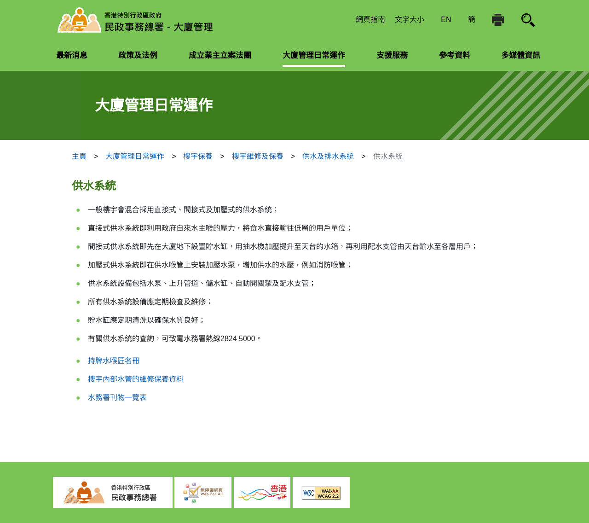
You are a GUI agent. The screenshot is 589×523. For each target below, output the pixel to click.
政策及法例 (137, 55)
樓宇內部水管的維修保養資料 (136, 379)
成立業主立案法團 (220, 55)
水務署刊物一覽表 (117, 397)
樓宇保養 (198, 156)
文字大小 (409, 19)
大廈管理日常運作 (314, 55)
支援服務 (392, 55)
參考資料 (454, 55)
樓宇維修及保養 (257, 156)
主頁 (79, 156)
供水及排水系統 (328, 156)
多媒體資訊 (520, 55)
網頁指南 (370, 19)
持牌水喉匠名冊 (113, 361)
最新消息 (71, 55)
